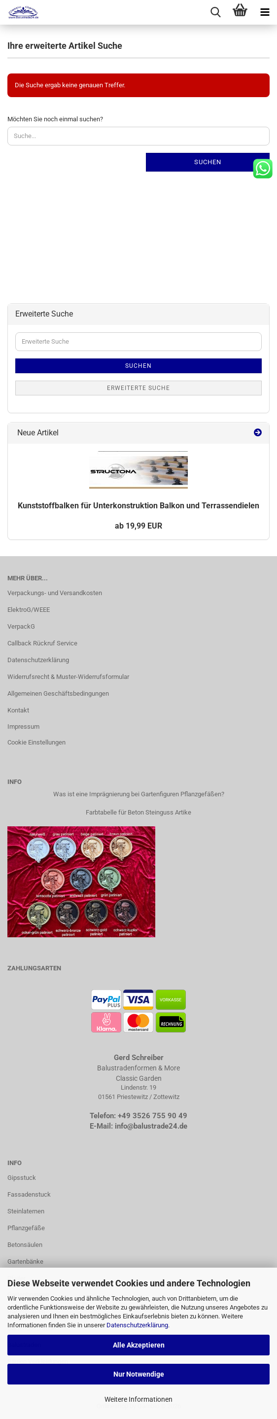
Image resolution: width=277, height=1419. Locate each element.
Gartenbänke (25, 1261)
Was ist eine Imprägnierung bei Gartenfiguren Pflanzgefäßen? (138, 794)
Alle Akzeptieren (139, 1345)
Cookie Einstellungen (36, 742)
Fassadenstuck (29, 1194)
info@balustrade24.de (151, 1126)
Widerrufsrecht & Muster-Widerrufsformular (68, 676)
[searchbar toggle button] (215, 12)
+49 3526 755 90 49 (152, 1115)
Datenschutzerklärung (137, 1325)
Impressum (23, 726)
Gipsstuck (21, 1177)
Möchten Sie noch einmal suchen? (55, 119)
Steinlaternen (25, 1211)
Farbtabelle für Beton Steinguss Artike (138, 812)
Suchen (207, 162)
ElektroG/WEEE (28, 609)
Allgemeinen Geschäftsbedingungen (58, 693)
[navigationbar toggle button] (264, 12)
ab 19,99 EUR (138, 526)
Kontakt (18, 710)
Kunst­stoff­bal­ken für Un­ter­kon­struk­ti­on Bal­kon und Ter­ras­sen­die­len (138, 505)
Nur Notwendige (138, 1374)
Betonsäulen (24, 1244)
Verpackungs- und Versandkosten (54, 593)
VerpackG (21, 626)
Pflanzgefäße (26, 1228)
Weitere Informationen (138, 1399)
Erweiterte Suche (138, 388)
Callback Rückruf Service (42, 643)
